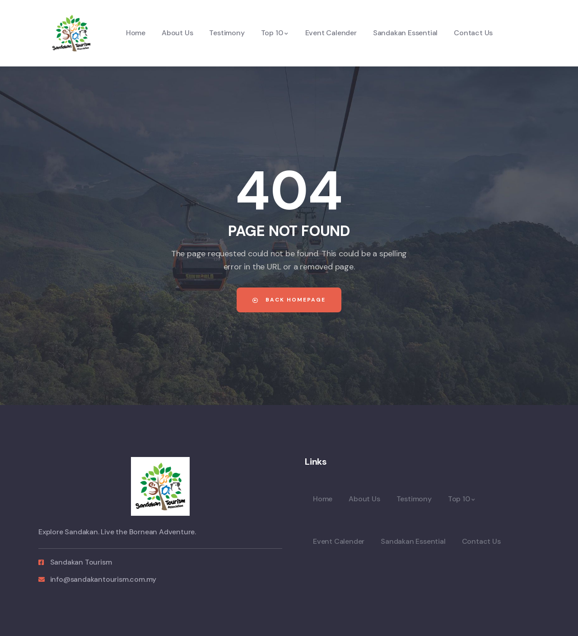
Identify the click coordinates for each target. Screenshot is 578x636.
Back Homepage (289, 299)
